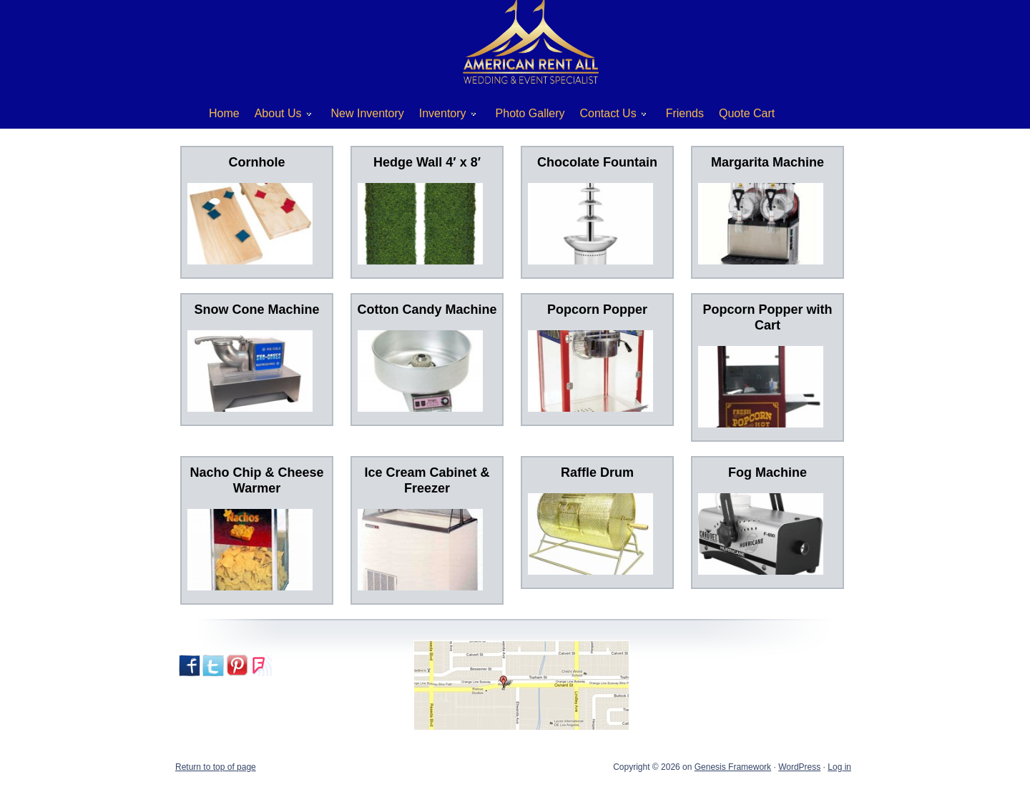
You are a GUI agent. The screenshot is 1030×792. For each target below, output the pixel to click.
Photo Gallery (530, 113)
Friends (685, 113)
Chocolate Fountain (597, 162)
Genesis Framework (733, 767)
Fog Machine (767, 472)
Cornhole (257, 162)
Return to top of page (215, 767)
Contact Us (608, 116)
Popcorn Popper (597, 309)
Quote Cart (747, 113)
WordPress (799, 767)
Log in (839, 767)
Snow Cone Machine (256, 309)
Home (224, 113)
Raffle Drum (597, 472)
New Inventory (367, 113)
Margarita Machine (767, 162)
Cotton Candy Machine (426, 309)
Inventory (442, 116)
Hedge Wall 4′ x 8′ (427, 162)
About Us (278, 116)
